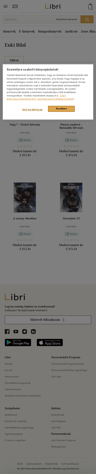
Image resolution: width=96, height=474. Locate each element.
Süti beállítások (32, 109)
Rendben (61, 108)
